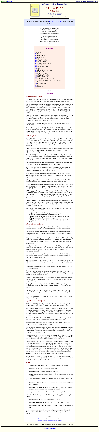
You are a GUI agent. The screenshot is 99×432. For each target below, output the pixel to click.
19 (36, 85)
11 (36, 70)
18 (36, 83)
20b (60, 420)
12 (36, 71)
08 (36, 65)
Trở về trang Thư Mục (49, 428)
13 (36, 73)
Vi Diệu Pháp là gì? (31, 136)
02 (36, 55)
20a (58, 420)
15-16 (50, 420)
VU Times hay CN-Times (55, 21)
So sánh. (28, 362)
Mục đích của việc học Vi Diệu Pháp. (36, 301)
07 (36, 63)
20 (36, 86)
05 (36, 60)
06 (36, 61)
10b (41, 420)
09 (36, 66)
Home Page (9, 1)
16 (36, 78)
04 (36, 58)
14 (36, 75)
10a (39, 420)
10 (36, 68)
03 (36, 57)
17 (36, 80)
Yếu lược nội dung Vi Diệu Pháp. (35, 224)
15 (36, 77)
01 (36, 53)
